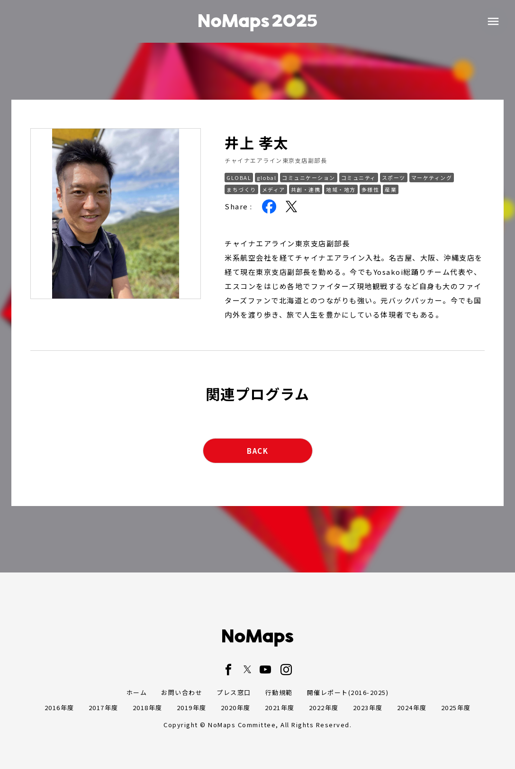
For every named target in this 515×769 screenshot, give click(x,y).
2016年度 (59, 707)
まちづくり (241, 189)
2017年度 (103, 707)
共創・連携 (306, 189)
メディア (273, 189)
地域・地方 (341, 189)
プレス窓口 (234, 692)
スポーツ (394, 177)
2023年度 (368, 707)
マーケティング (431, 177)
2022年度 (324, 707)
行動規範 (279, 692)
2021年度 (280, 707)
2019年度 (192, 707)
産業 (391, 189)
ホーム (136, 692)
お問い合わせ (181, 692)
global (266, 177)
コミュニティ (358, 177)
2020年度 (236, 707)
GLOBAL (238, 177)
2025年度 (456, 707)
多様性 (370, 189)
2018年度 (148, 707)
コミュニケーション (308, 177)
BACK (257, 451)
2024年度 (412, 707)
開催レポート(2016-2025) (348, 692)
